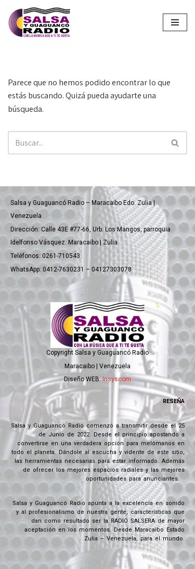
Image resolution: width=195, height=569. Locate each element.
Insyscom (116, 379)
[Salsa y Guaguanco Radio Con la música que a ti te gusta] (41, 22)
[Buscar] (86, 142)
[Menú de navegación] (175, 22)
